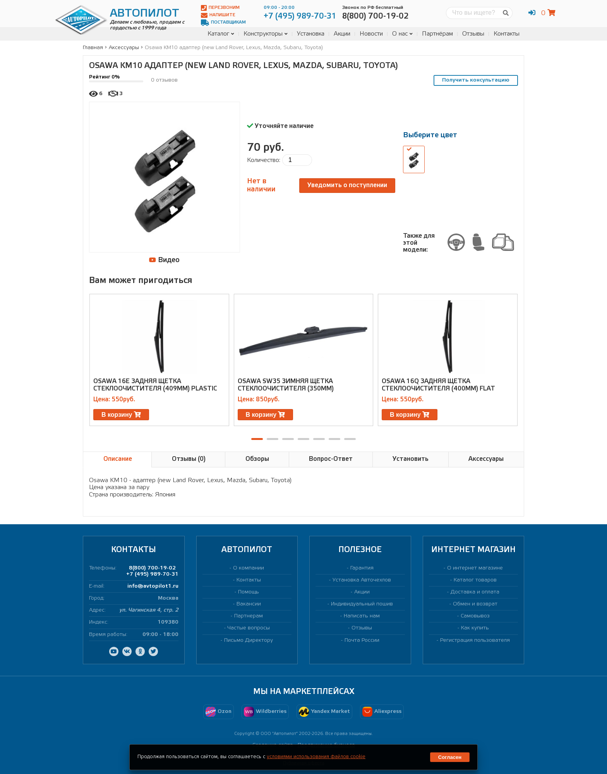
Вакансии (249, 604)
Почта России (362, 640)
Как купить (475, 628)
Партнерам (248, 616)
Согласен (449, 757)
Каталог (220, 34)
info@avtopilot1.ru (152, 586)
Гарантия (362, 568)
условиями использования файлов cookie (316, 757)
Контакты (507, 34)
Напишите (218, 15)
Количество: (263, 160)
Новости (371, 34)
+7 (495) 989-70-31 (152, 574)
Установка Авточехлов (362, 580)
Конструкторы (265, 34)
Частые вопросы (249, 628)
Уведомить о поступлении (347, 185)
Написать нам (362, 616)
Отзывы (473, 34)
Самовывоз (475, 616)
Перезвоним (220, 8)
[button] (257, 439)
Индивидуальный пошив (362, 604)
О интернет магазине (475, 568)
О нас (402, 34)
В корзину (121, 414)
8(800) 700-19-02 (152, 568)
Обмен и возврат (475, 604)
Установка (310, 34)
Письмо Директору (248, 640)
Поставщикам (223, 22)
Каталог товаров (475, 580)
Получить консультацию (475, 80)
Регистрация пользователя (475, 640)
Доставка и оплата (475, 592)
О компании (248, 568)
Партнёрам (437, 34)
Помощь (248, 592)
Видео (164, 260)
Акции (342, 34)
